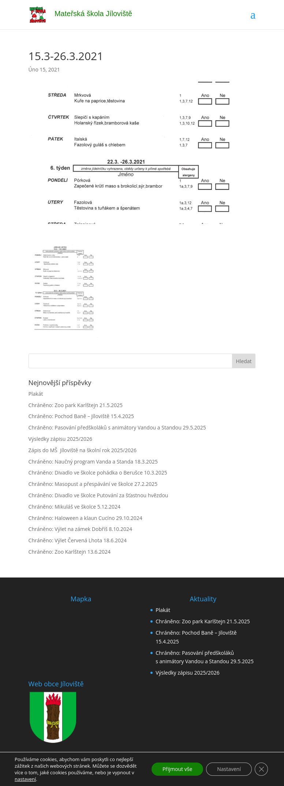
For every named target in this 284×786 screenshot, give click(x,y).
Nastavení (229, 768)
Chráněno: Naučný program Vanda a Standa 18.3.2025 (93, 461)
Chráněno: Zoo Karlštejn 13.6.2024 (70, 551)
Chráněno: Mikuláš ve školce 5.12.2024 (74, 506)
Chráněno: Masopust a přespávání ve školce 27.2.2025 (93, 483)
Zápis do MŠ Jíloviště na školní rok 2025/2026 (83, 450)
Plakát (36, 393)
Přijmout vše (177, 768)
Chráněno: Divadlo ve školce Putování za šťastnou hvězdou (98, 495)
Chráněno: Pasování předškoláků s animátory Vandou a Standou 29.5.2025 (117, 427)
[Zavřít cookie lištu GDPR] (261, 769)
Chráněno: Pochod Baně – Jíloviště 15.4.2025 (81, 416)
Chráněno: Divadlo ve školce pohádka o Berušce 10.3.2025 (98, 472)
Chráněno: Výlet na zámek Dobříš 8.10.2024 (80, 528)
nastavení (25, 779)
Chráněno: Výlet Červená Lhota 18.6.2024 (78, 540)
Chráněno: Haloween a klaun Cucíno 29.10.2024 (85, 517)
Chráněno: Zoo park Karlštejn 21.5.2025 (76, 405)
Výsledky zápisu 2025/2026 (61, 438)
